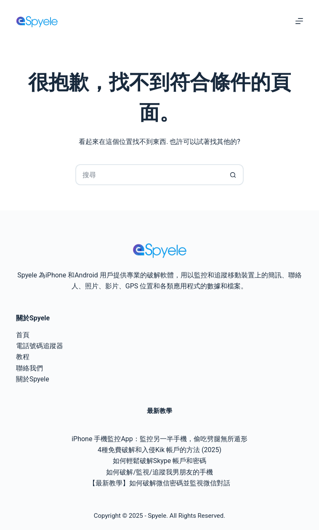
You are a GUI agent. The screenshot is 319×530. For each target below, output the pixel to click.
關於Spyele (32, 379)
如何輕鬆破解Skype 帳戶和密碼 (160, 461)
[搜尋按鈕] (233, 174)
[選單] (299, 21)
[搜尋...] (149, 174)
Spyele (157, 515)
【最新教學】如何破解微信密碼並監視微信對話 (159, 483)
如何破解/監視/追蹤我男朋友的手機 (159, 472)
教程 (22, 357)
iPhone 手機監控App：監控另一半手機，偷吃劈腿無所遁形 (159, 439)
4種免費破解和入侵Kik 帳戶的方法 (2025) (159, 450)
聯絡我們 (29, 368)
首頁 (22, 335)
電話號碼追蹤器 (39, 346)
